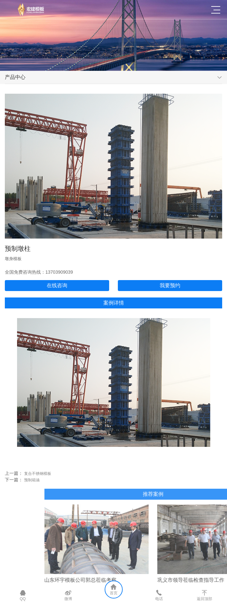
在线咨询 (63, 285)
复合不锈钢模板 (31, 477)
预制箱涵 (25, 483)
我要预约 (176, 285)
